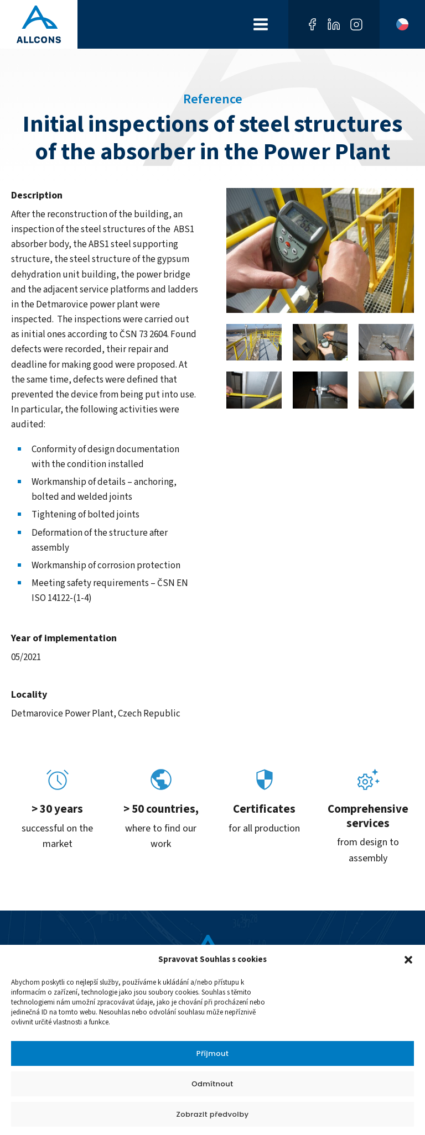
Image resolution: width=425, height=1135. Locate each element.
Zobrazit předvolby (212, 1114)
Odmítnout (212, 1084)
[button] (408, 959)
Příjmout (212, 1053)
